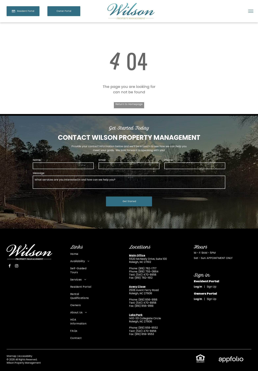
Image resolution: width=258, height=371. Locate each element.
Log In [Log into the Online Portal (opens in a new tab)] (198, 287)
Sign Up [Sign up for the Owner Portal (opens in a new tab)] (211, 299)
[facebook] (10, 266)
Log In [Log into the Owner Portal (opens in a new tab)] (198, 299)
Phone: (168, 160)
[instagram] (16, 266)
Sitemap (11, 356)
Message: (39, 173)
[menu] (250, 11)
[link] (63, 11)
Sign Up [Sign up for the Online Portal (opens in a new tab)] (211, 287)
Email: (102, 160)
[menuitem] (80, 255)
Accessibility (25, 356)
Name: (37, 160)
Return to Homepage (129, 104)
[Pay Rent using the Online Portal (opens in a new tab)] (23, 11)
